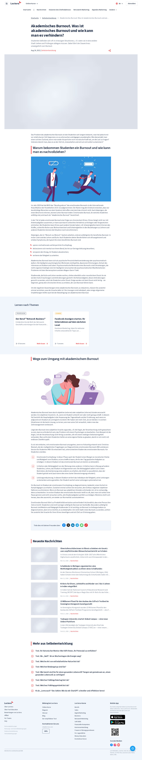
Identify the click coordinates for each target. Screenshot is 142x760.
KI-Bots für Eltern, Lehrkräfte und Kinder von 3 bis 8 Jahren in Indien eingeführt (85, 585)
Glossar (44, 713)
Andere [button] (113, 10)
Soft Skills (78, 722)
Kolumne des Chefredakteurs (60, 10)
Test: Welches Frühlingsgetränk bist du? (52, 685)
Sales (76, 710)
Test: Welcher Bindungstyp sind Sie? (50, 667)
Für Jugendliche (80, 733)
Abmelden (132, 3)
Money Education (80, 736)
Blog (43, 716)
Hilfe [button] (46, 731)
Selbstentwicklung (49, 18)
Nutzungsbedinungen (10, 726)
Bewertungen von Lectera (13, 712)
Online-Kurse (46, 707)
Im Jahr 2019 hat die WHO (40, 205)
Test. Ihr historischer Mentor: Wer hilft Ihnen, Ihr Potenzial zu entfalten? (66, 651)
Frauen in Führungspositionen (84, 730)
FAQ (5, 721)
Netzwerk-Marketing (81, 10)
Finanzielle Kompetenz (82, 724)
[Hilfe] (132, 748)
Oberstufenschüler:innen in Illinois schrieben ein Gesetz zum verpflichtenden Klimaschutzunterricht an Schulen (84, 550)
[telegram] (77, 525)
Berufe (77, 707)
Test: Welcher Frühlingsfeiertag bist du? (52, 680)
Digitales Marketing (99, 10)
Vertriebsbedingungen (10, 734)
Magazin (45, 710)
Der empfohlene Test (49, 719)
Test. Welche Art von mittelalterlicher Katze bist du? (57, 661)
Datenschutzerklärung (10, 731)
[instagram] (115, 745)
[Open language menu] (119, 3)
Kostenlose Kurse (81, 739)
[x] (68, 525)
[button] (109, 50)
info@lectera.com (47, 727)
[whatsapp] (81, 525)
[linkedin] (73, 525)
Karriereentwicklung (81, 727)
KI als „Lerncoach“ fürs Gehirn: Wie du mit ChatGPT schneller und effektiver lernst (70, 690)
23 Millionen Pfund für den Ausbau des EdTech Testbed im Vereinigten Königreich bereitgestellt (84, 602)
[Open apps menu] (6, 3)
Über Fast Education (11, 710)
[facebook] (64, 525)
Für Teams (7, 718)
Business (78, 716)
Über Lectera (8, 707)
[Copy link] (86, 525)
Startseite (27, 10)
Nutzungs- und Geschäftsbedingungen (15, 729)
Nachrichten (41, 10)
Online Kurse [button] (32, 3)
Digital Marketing (80, 713)
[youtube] (118, 745)
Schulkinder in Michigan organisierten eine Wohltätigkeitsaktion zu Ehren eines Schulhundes (81, 567)
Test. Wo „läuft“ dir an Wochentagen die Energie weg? (58, 656)
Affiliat (6, 715)
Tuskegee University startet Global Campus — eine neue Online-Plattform (84, 620)
